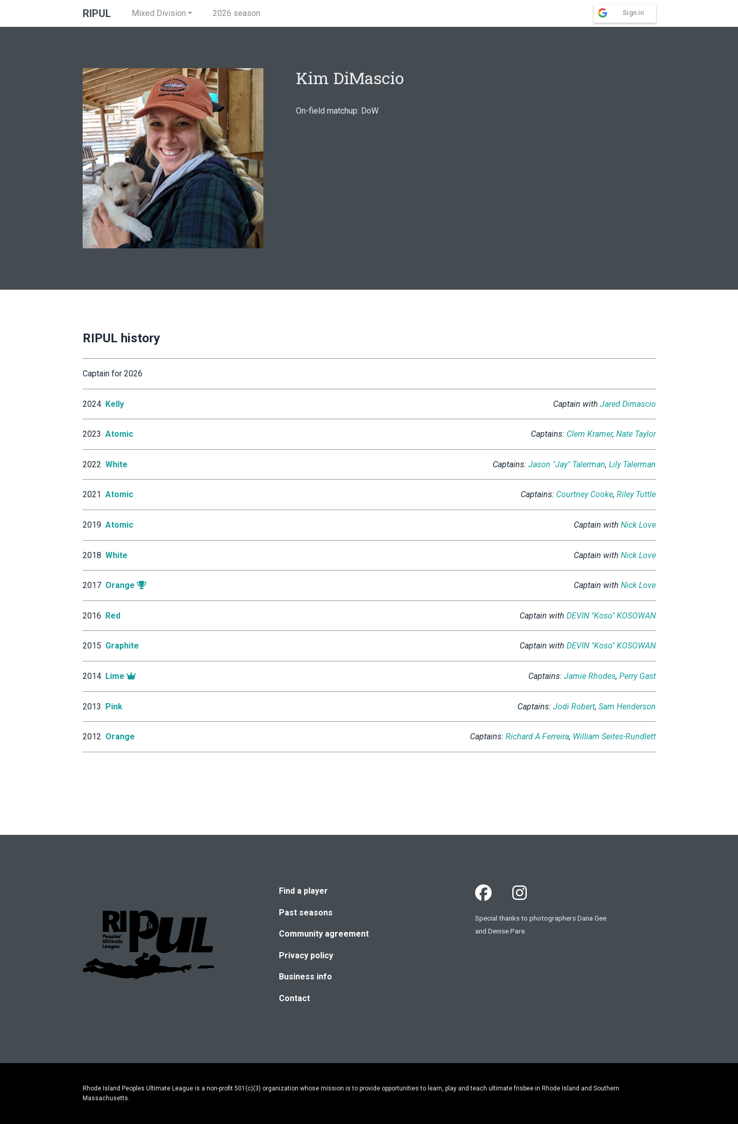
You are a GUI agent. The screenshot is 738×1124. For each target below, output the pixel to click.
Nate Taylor (636, 434)
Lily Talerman (632, 464)
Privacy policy (306, 955)
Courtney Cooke (584, 494)
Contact (294, 998)
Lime (114, 676)
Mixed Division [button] (159, 13)
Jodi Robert (574, 706)
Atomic (119, 434)
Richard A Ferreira (537, 736)
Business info (305, 976)
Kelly (114, 404)
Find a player (303, 891)
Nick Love (638, 525)
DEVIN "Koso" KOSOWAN (611, 616)
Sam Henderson (627, 706)
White (116, 464)
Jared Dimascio (628, 404)
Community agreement (324, 934)
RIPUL (97, 13)
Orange (120, 585)
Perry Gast (637, 676)
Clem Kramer (590, 434)
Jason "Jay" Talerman (566, 464)
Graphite (122, 646)
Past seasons (306, 912)
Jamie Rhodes (590, 676)
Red (112, 616)
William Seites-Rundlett (614, 736)
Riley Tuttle (636, 494)
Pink (113, 706)
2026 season (236, 13)
